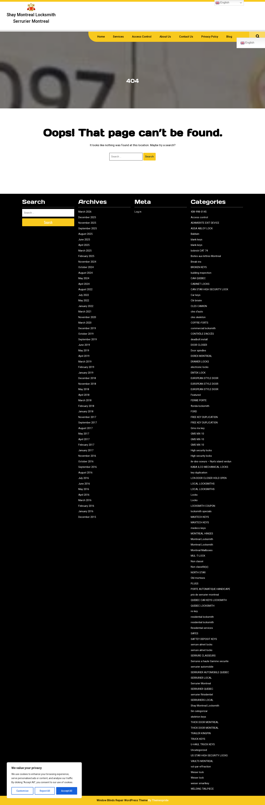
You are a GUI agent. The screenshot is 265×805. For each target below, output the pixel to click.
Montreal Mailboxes (202, 550)
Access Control (141, 36)
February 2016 (86, 505)
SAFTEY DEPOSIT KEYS (204, 639)
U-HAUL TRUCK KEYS (203, 744)
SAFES (194, 633)
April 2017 (83, 439)
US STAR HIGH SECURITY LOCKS (209, 755)
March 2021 (84, 311)
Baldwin (195, 233)
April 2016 (83, 494)
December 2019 (87, 328)
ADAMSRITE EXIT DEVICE (205, 222)
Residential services (202, 627)
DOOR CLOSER (199, 344)
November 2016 (87, 455)
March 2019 (84, 361)
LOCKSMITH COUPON (203, 505)
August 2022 (85, 289)
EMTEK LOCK (198, 372)
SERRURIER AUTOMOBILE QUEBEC (210, 672)
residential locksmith (202, 616)
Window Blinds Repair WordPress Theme (122, 800)
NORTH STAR (198, 572)
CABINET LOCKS (200, 283)
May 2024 (83, 278)
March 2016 (84, 500)
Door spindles (198, 350)
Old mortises (198, 577)
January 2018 (85, 411)
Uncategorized (199, 750)
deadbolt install (199, 339)
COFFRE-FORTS (199, 322)
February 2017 (86, 444)
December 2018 (87, 378)
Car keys (195, 295)
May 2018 (83, 389)
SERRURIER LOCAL (201, 677)
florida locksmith (200, 406)
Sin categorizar (199, 711)
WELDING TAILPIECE (202, 788)
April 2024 (83, 283)
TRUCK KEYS (198, 738)
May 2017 (83, 433)
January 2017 (85, 450)
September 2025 (87, 228)
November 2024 (87, 261)
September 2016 (87, 466)
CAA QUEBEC (198, 278)
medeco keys (198, 528)
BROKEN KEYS (199, 267)
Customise (22, 790)
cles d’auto (197, 311)
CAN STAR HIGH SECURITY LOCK (209, 289)
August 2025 (85, 233)
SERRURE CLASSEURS (203, 655)
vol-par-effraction (201, 766)
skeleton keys (198, 716)
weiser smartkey (200, 783)
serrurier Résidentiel (202, 694)
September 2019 (87, 339)
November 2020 (87, 317)
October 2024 (85, 267)
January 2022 (85, 306)
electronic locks (199, 367)
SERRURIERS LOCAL (202, 700)
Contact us (186, 36)
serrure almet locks (201, 644)
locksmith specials (201, 511)
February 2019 (86, 367)
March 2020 (84, 322)
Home (101, 36)
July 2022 (83, 295)
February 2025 (86, 256)
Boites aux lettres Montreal (206, 256)
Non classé (197, 561)
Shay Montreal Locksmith (205, 705)
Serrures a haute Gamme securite (210, 661)
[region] (44, 780)
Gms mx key (198, 428)
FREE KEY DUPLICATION (204, 417)
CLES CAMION (199, 306)
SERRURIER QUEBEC (202, 688)
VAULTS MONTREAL (202, 761)
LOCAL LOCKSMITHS (203, 483)
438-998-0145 (198, 211)
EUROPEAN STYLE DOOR (204, 378)
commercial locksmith (203, 328)
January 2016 (85, 511)
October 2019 (85, 333)
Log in (138, 211)
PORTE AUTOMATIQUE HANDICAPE (210, 589)
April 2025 (83, 245)
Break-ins (196, 261)
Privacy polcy (209, 36)
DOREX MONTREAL (201, 356)
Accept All (66, 790)
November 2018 (87, 383)
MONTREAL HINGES (202, 533)
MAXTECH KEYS (200, 517)
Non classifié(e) (199, 566)
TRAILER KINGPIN (201, 733)
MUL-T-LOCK (198, 555)
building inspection (201, 272)
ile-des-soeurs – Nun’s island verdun (211, 461)
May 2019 (83, 350)
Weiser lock (197, 772)
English (222, 3)
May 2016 (83, 489)
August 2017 (85, 428)
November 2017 (87, 417)
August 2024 (85, 272)
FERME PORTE (199, 400)
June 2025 (84, 239)
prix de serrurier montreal (205, 594)
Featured (196, 394)
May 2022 (83, 300)
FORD (194, 411)
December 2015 (87, 517)
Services (118, 36)
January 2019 (85, 372)
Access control (199, 217)
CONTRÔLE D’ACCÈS (202, 333)
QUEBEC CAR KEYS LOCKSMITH (209, 600)
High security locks (201, 450)
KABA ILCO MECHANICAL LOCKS (209, 466)
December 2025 (87, 217)
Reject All (45, 790)
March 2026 (84, 211)
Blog (229, 36)
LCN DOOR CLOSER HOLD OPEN (209, 478)
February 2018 (86, 406)
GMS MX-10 (197, 433)
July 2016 (83, 478)
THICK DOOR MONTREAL (205, 722)
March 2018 (84, 400)
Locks (194, 494)
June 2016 (84, 483)
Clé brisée (196, 300)
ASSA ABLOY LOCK (202, 228)
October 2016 (85, 461)
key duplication (199, 472)
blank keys (196, 239)
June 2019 (84, 344)
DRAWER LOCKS (200, 361)
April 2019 (83, 356)
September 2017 (87, 422)
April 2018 (83, 394)
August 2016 (85, 472)
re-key (194, 611)
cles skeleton (198, 317)
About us (165, 36)
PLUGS (194, 583)
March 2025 (84, 250)
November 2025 (87, 222)
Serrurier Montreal (201, 683)
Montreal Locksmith (202, 539)
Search (149, 156)
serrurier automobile (202, 666)
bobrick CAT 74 (199, 250)
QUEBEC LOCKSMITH (202, 605)
